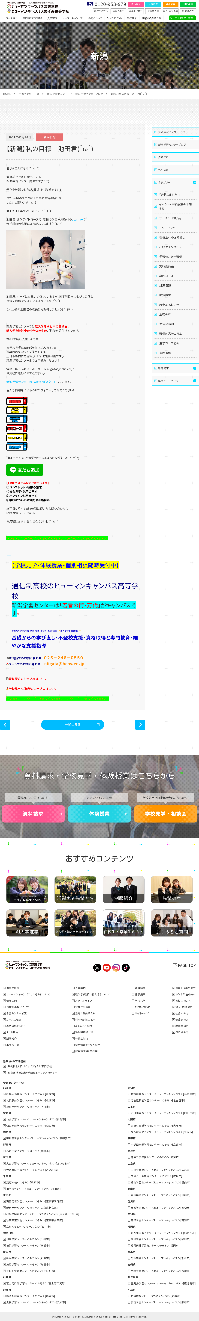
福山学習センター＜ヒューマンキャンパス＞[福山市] (160, 1182)
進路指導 (165, 353)
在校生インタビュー (171, 247)
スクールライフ (83, 1001)
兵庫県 (132, 1151)
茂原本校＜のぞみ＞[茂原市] (23, 1182)
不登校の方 (182, 1032)
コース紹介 (12, 18)
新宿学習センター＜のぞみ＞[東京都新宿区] (32, 1207)
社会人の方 (182, 1013)
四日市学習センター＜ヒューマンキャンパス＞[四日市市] (163, 1113)
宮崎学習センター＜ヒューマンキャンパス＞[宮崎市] (160, 1271)
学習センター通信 (170, 256)
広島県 (132, 1163)
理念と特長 (12, 988)
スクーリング (167, 228)
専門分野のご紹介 (32, 18)
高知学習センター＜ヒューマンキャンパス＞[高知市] (160, 1220)
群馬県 (7, 1144)
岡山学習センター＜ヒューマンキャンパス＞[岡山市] (160, 1195)
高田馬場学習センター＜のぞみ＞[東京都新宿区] (34, 1201)
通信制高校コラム (170, 333)
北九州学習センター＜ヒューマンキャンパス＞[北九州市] (163, 1233)
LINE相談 (188, 4)
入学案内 (52, 18)
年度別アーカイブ (168, 381)
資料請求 (135, 4)
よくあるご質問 (83, 1026)
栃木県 (7, 1132)
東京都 (7, 1195)
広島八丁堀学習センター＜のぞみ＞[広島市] (156, 1176)
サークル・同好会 (170, 218)
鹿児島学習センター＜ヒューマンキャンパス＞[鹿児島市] (163, 1283)
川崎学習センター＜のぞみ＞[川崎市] (28, 1239)
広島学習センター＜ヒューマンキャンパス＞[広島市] (160, 1170)
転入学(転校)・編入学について (92, 994)
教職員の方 (188, 11)
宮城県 (7, 1113)
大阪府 (132, 1119)
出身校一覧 (13, 1045)
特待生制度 (81, 1038)
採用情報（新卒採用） (87, 1051)
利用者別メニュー (85, 1019)
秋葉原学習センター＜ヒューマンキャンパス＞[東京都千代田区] (42, 1214)
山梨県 (7, 1277)
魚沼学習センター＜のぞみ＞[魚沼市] (28, 1264)
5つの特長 (12, 1032)
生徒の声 (165, 314)
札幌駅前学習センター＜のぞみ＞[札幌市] (30, 1100)
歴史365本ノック (170, 305)
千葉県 (7, 1176)
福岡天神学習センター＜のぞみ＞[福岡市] (155, 1245)
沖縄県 (132, 1290)
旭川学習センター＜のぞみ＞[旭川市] (28, 1107)
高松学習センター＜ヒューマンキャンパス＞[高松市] (160, 1207)
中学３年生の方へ (185, 994)
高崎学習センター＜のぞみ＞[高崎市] (28, 1151)
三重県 (132, 1107)
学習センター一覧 (29, 94)
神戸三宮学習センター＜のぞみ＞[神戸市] (155, 1157)
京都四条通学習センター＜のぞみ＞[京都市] (156, 1144)
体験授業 (153, 4)
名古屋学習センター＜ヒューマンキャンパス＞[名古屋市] (163, 1094)
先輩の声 (163, 157)
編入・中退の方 (170, 11)
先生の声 (163, 170)
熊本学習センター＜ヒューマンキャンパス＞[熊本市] (160, 1258)
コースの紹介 (13, 1019)
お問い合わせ (142, 1007)
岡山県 (132, 1189)
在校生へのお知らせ (172, 237)
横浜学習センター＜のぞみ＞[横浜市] (28, 1245)
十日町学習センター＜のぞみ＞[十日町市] (30, 1271)
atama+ (77, 219)
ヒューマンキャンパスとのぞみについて (28, 994)
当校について (95, 18)
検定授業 (165, 295)
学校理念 (132, 18)
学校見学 (170, 4)
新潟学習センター (57, 94)
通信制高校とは (84, 1032)
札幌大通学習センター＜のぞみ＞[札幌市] (30, 1094)
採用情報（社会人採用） (88, 1045)
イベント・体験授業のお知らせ (175, 206)
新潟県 (7, 1252)
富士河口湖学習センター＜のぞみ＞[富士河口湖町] (36, 1283)
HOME (7, 94)
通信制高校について (18, 1007)
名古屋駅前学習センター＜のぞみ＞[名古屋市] (158, 1100)
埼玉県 (7, 1157)
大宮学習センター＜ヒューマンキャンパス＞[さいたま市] (38, 1163)
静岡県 (7, 1290)
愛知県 (132, 1088)
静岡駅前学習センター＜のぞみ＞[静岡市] (30, 1296)
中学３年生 (118, 11)
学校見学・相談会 (166, 813)
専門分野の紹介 (15, 1026)
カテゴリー (164, 182)
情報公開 (11, 1001)
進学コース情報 (169, 343)
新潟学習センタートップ (171, 132)
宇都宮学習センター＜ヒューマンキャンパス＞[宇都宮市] (38, 1138)
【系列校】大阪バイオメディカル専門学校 (29, 1066)
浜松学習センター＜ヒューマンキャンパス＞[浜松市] (36, 1302)
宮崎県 (132, 1264)
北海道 (7, 1088)
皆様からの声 (82, 1007)
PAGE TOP (187, 965)
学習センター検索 (184, 17)
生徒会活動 (166, 324)
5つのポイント (114, 18)
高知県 (132, 1214)
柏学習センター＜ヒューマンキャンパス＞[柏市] (33, 1189)
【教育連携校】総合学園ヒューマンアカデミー (31, 1072)
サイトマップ (142, 1013)
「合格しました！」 (169, 194)
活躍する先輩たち (151, 18)
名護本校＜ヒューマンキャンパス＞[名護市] (156, 1296)
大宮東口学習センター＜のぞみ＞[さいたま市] (33, 1170)
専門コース (166, 276)
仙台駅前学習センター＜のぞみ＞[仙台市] (30, 1125)
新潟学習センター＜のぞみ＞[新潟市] (28, 1258)
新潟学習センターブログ (89, 94)
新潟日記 (165, 285)
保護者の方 (153, 11)
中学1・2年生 (136, 11)
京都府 (132, 1138)
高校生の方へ (101, 11)
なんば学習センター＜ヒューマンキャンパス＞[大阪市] (162, 1132)
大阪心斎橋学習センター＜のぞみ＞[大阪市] (156, 1125)
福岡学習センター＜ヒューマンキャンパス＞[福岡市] (160, 1239)
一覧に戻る (73, 724)
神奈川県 (8, 1233)
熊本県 (132, 1252)
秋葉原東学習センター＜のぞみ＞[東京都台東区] (34, 1220)
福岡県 (132, 1226)
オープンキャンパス (72, 18)
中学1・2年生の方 (185, 988)
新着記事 (163, 368)
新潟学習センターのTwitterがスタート (31, 382)
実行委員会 (166, 266)
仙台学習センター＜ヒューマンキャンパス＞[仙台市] (36, 1119)
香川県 (132, 1201)
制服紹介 (11, 1038)
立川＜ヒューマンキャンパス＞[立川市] (28, 1226)
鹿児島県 (133, 1277)
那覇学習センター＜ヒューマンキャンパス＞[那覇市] (160, 1302)
